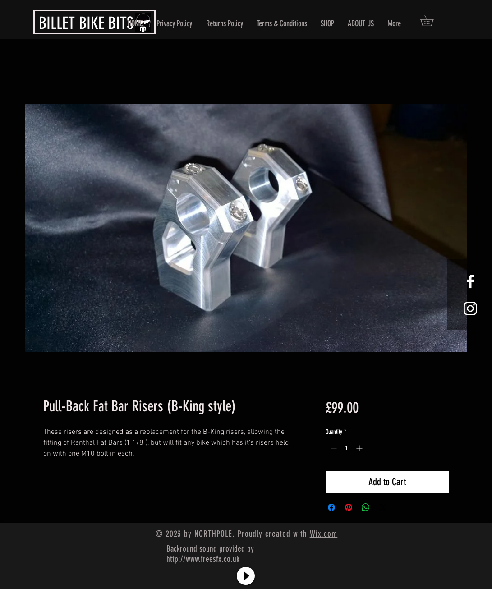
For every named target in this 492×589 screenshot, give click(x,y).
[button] (432, 20)
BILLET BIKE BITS (86, 23)
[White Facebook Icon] (470, 281)
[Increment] (360, 448)
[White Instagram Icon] (470, 308)
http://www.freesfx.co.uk (202, 559)
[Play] (246, 576)
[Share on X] (382, 507)
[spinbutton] (346, 448)
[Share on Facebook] (331, 507)
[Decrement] (332, 448)
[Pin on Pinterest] (348, 507)
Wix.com (324, 534)
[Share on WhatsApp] (365, 507)
